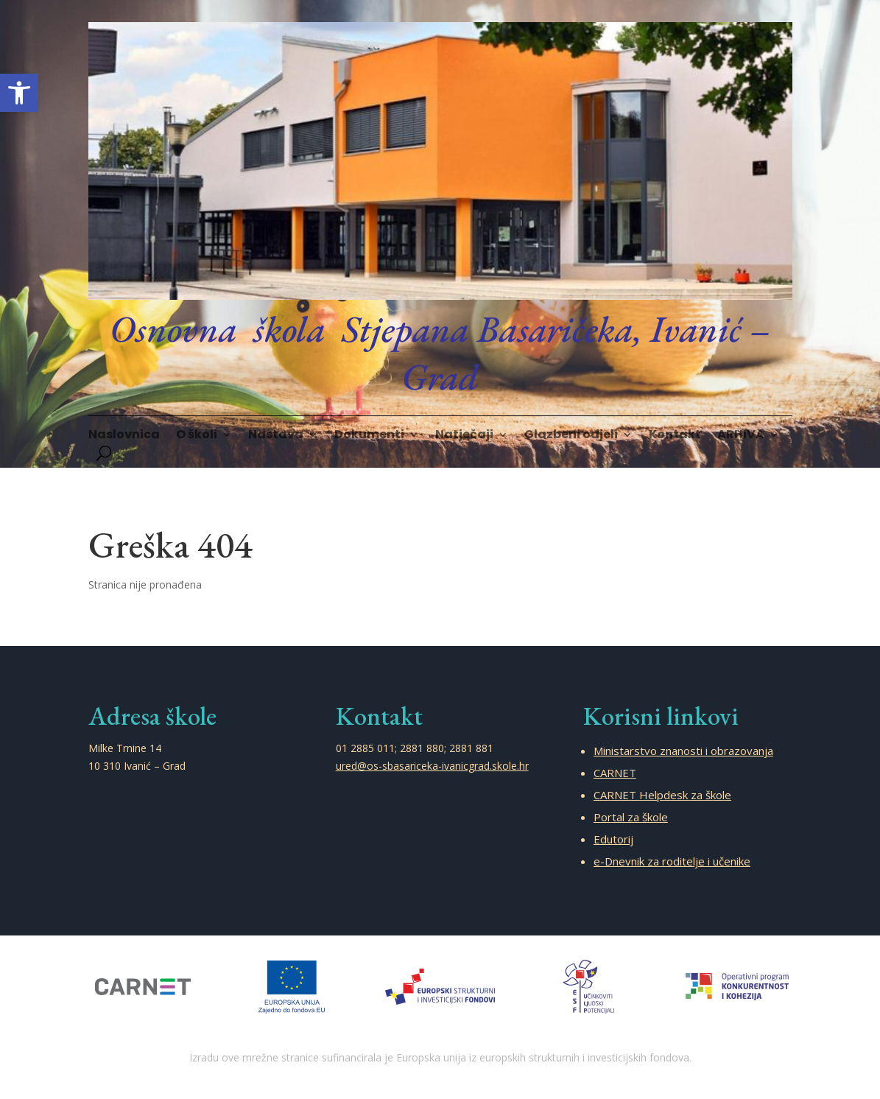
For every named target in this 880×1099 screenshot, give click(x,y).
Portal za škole (631, 817)
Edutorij (613, 839)
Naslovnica (124, 436)
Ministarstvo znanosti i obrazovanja (683, 750)
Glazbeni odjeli (571, 436)
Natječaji (464, 436)
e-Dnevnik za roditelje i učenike (672, 861)
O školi (196, 436)
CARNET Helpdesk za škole (662, 794)
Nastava (275, 436)
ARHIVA (740, 436)
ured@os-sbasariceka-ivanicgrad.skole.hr (432, 766)
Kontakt (675, 436)
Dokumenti (369, 436)
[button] (19, 93)
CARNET (615, 772)
